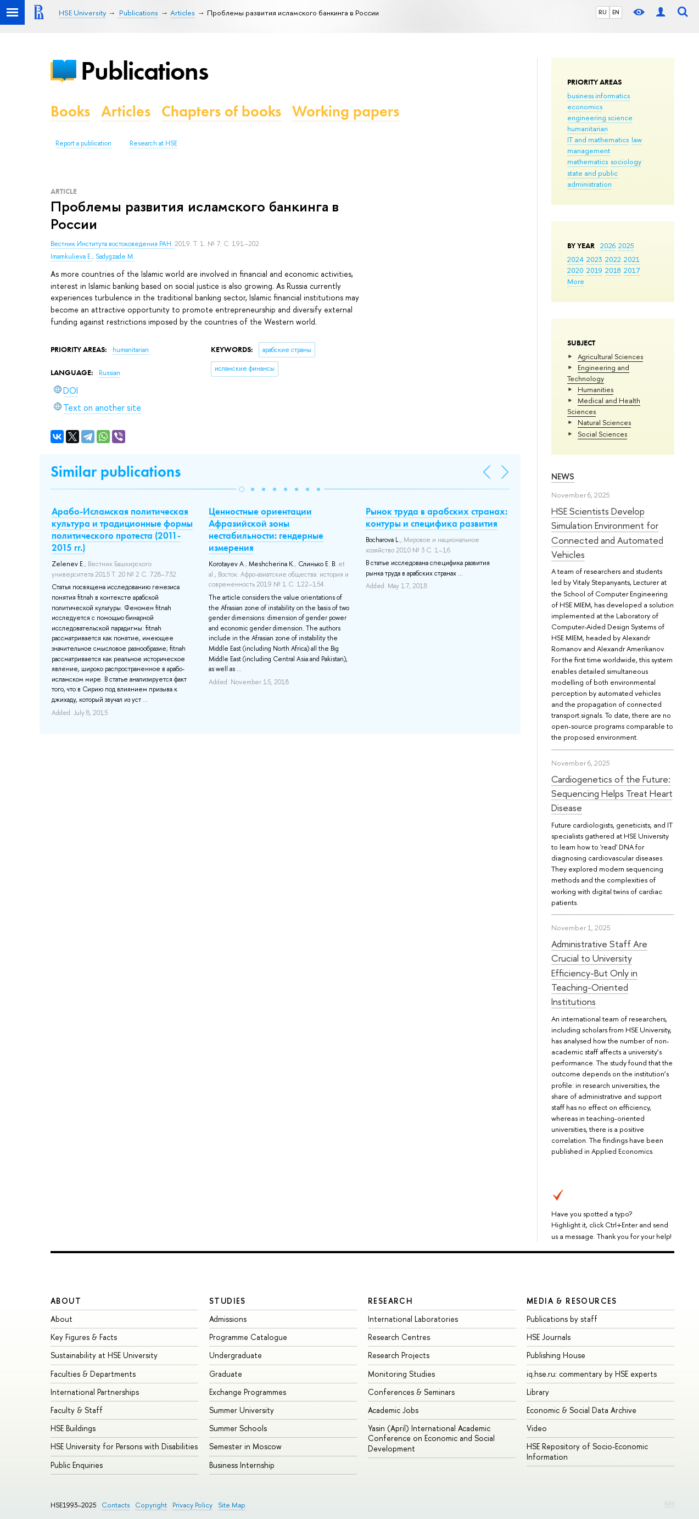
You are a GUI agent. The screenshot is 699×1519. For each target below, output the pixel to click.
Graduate (225, 1374)
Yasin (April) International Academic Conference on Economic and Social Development (431, 1438)
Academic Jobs (393, 1410)
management (588, 150)
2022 (613, 259)
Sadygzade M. (115, 256)
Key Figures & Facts (84, 1337)
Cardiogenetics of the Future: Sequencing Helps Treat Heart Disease (612, 793)
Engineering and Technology (598, 372)
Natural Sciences (604, 422)
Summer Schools (238, 1428)
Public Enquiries (77, 1465)
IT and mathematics (598, 139)
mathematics (587, 161)
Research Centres (399, 1337)
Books (70, 111)
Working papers (345, 111)
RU (603, 12)
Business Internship (242, 1465)
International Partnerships (95, 1392)
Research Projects (398, 1355)
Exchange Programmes (247, 1392)
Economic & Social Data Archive (581, 1410)
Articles (125, 111)
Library (538, 1392)
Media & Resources (572, 1300)
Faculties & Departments (93, 1374)
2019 (594, 270)
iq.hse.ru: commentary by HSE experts (592, 1374)
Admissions (228, 1319)
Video (537, 1428)
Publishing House (556, 1355)
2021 (632, 259)
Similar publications (116, 471)
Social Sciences (602, 434)
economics (584, 106)
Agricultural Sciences (610, 356)
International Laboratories (413, 1319)
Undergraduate (235, 1355)
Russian (109, 372)
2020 (575, 270)
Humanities (595, 389)
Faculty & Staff (77, 1410)
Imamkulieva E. (71, 256)
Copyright (151, 1505)
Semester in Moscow (245, 1446)
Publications (144, 70)
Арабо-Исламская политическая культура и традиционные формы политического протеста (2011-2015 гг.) (122, 529)
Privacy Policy (192, 1505)
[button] (241, 489)
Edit (669, 1503)
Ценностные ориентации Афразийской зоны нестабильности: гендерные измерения (266, 529)
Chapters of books (221, 111)
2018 (613, 270)
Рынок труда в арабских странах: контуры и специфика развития (436, 517)
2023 (594, 259)
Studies (227, 1300)
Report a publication (83, 143)
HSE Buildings (73, 1428)
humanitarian (587, 128)
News (562, 476)
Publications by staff (562, 1319)
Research (390, 1300)
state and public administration (592, 178)
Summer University (241, 1410)
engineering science (600, 117)
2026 (608, 245)
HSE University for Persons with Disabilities (124, 1446)
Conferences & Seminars (411, 1392)
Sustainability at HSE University (104, 1355)
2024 (575, 259)
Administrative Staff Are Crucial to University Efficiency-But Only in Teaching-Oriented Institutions (599, 972)
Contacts (116, 1505)
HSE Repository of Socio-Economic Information (587, 1451)
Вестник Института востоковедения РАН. (113, 243)
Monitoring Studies (401, 1374)
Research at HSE (153, 143)
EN (615, 12)
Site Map (231, 1505)
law (636, 139)
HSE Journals (549, 1337)
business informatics (598, 95)
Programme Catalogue (248, 1337)
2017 (632, 270)
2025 (626, 245)
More (575, 281)
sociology (626, 161)
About (66, 1300)
